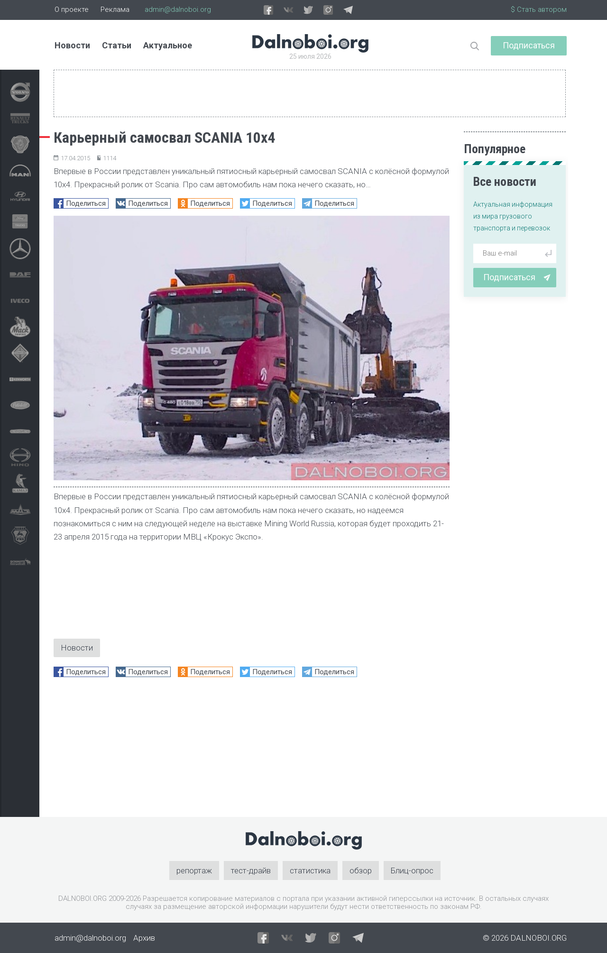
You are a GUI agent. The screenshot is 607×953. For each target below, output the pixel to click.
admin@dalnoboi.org (178, 9)
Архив (144, 938)
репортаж (194, 870)
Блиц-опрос (412, 870)
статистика (310, 870)
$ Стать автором (539, 9)
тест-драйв (251, 870)
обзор (360, 870)
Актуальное (167, 45)
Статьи (116, 45)
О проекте (72, 9)
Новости (72, 45)
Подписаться (529, 45)
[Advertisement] (252, 750)
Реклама (115, 9)
